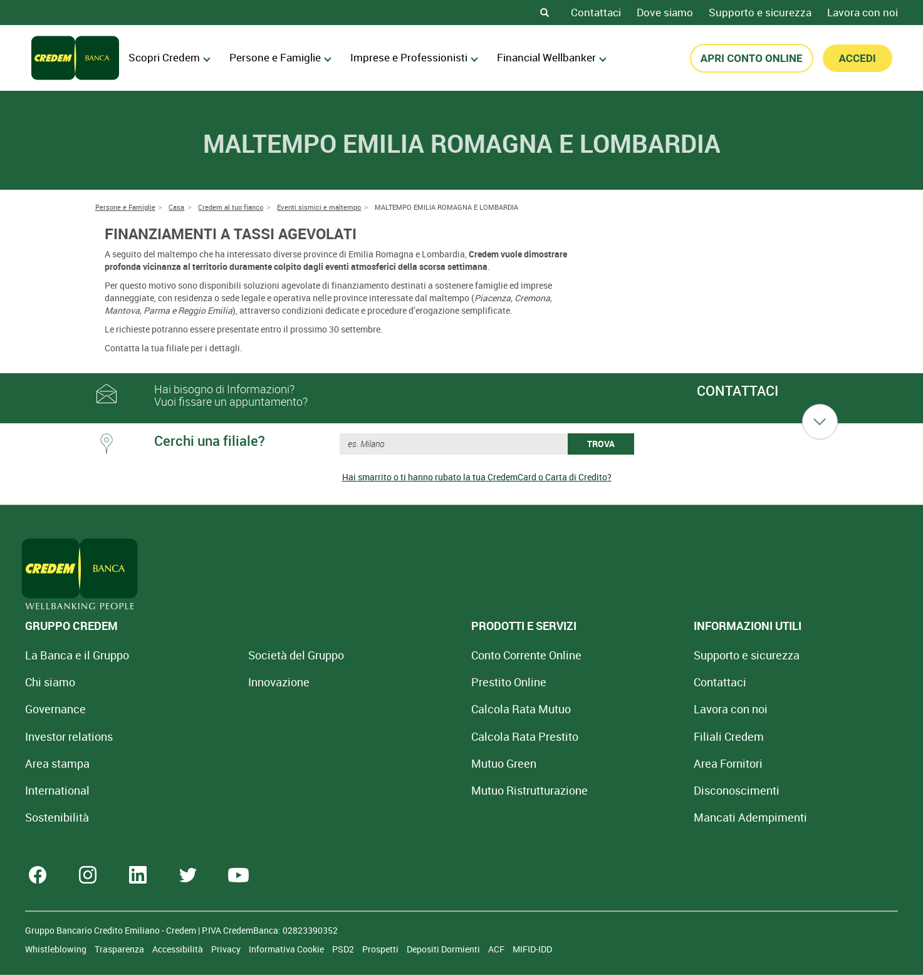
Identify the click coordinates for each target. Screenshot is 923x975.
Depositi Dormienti (444, 949)
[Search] (544, 12)
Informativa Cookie (287, 949)
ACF (497, 949)
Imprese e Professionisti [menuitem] (414, 57)
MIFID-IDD (532, 949)
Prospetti (381, 949)
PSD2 (344, 949)
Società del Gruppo (252, 655)
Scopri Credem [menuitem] (169, 57)
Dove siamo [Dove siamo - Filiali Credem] (665, 12)
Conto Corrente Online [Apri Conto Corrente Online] (437, 655)
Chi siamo (50, 681)
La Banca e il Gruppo (77, 655)
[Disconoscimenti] (603, 790)
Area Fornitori (594, 763)
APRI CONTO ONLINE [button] (752, 58)
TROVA (601, 444)
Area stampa (57, 763)
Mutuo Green (414, 763)
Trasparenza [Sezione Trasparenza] (120, 949)
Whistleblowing (56, 949)
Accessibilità (178, 949)
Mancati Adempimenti (617, 817)
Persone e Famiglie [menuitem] (280, 57)
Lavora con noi (862, 12)
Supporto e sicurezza (760, 12)
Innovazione (234, 681)
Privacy (226, 949)
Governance (55, 708)
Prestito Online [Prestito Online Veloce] (419, 681)
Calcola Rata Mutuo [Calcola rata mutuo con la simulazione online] (431, 708)
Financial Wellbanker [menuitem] (552, 57)
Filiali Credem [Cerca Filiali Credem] (595, 736)
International (57, 790)
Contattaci (596, 12)
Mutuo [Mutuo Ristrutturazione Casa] (440, 790)
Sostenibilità (57, 817)
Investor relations (69, 736)
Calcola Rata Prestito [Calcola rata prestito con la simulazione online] (435, 736)
